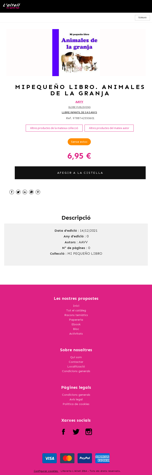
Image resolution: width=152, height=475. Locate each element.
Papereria (76, 320)
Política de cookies (76, 404)
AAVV (79, 102)
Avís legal (76, 399)
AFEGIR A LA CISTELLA (80, 173)
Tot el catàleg (76, 310)
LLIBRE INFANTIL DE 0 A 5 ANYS (79, 112)
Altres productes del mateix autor (109, 128)
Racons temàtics (76, 315)
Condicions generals (76, 371)
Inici (76, 306)
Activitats (76, 333)
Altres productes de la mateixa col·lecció (54, 128)
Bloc (76, 329)
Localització (76, 366)
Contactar (76, 362)
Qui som (76, 357)
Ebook (76, 324)
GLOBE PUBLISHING (79, 107)
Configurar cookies (46, 471)
